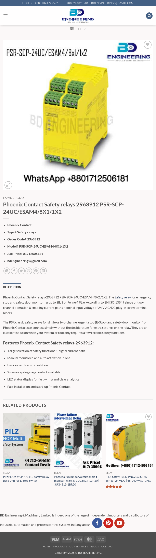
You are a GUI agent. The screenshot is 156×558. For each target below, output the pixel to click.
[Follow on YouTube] (119, 523)
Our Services (78, 546)
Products (60, 546)
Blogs (94, 546)
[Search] (149, 15)
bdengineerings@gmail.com (112, 3)
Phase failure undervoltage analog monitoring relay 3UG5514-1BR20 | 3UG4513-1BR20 (76, 480)
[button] (5, 16)
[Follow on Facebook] (97, 523)
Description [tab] (12, 287)
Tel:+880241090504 (74, 3)
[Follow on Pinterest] (108, 523)
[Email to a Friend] (28, 270)
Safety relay (123, 297)
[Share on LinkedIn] (43, 270)
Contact (107, 546)
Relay (20, 197)
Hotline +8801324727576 (40, 3)
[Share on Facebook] (14, 270)
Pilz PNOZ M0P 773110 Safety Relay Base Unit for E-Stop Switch (26, 478)
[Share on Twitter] (21, 270)
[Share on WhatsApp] (6, 270)
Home (7, 197)
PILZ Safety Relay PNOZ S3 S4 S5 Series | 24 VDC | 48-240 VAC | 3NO (128, 478)
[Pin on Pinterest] (36, 270)
